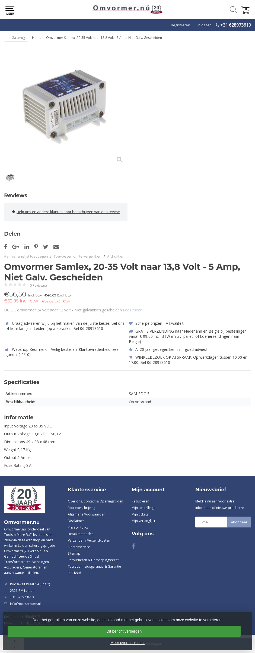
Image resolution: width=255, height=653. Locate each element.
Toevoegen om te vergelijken (77, 256)
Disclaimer (76, 520)
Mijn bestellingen (144, 507)
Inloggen (204, 25)
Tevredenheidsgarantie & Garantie (94, 566)
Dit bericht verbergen (124, 631)
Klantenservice (79, 547)
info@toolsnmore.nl (25, 603)
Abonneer (239, 522)
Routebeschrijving (81, 507)
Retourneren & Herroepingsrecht (93, 560)
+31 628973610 (235, 25)
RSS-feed (74, 573)
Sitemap (74, 553)
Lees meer (132, 310)
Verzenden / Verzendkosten (89, 540)
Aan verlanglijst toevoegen (26, 256)
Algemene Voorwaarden (86, 514)
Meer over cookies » (127, 642)
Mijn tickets (140, 514)
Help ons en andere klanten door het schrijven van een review (66, 212)
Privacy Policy (78, 527)
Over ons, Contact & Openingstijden (95, 501)
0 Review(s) (38, 285)
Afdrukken (116, 256)
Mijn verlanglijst (143, 520)
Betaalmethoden (81, 534)
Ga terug (16, 37)
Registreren (180, 25)
